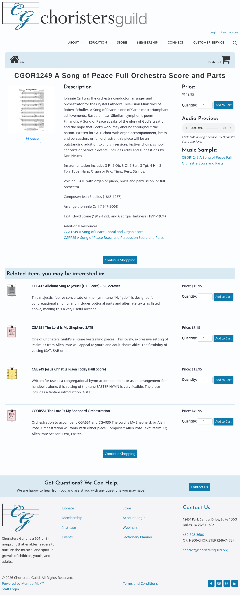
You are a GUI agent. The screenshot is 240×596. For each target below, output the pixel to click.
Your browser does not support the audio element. (208, 129)
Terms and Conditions (140, 584)
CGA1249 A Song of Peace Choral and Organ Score (103, 232)
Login (214, 32)
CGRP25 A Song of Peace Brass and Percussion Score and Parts (114, 238)
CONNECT (170, 43)
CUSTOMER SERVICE (207, 43)
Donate (68, 508)
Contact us (199, 487)
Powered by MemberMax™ (23, 584)
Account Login (134, 518)
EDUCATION (87, 43)
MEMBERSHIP (140, 43)
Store (127, 508)
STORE (113, 43)
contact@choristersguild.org (205, 550)
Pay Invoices (229, 32)
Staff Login (10, 589)
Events (67, 538)
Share (32, 139)
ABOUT (61, 43)
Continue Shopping (120, 260)
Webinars (130, 528)
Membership (72, 518)
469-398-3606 (193, 535)
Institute (69, 528)
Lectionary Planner (137, 538)
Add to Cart (223, 105)
